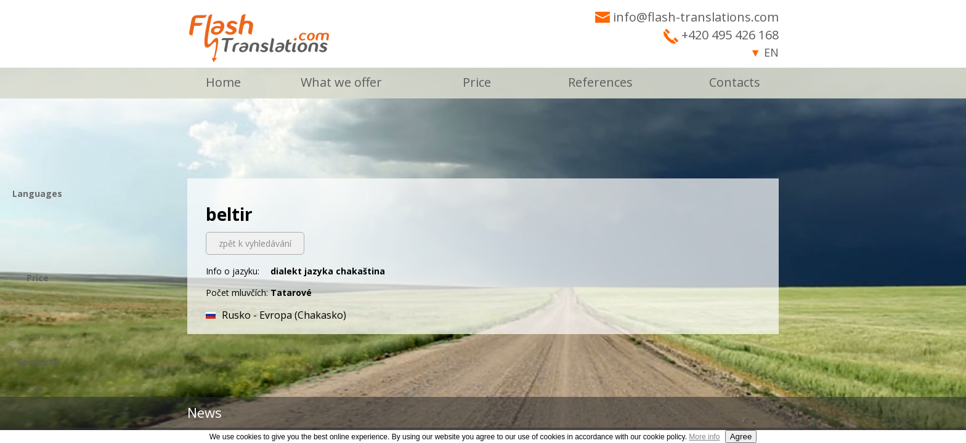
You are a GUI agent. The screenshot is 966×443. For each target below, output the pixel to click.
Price (477, 82)
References (600, 82)
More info (704, 437)
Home (223, 82)
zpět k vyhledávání (255, 243)
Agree (741, 436)
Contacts (734, 82)
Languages (37, 193)
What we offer (341, 82)
